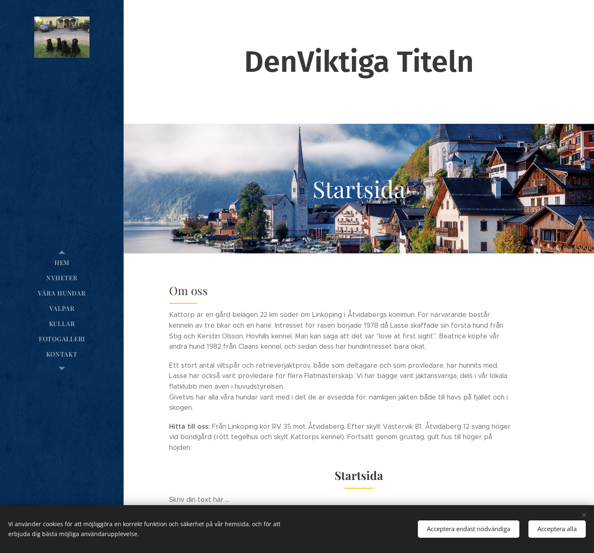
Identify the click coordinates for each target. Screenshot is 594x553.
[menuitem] (61, 262)
